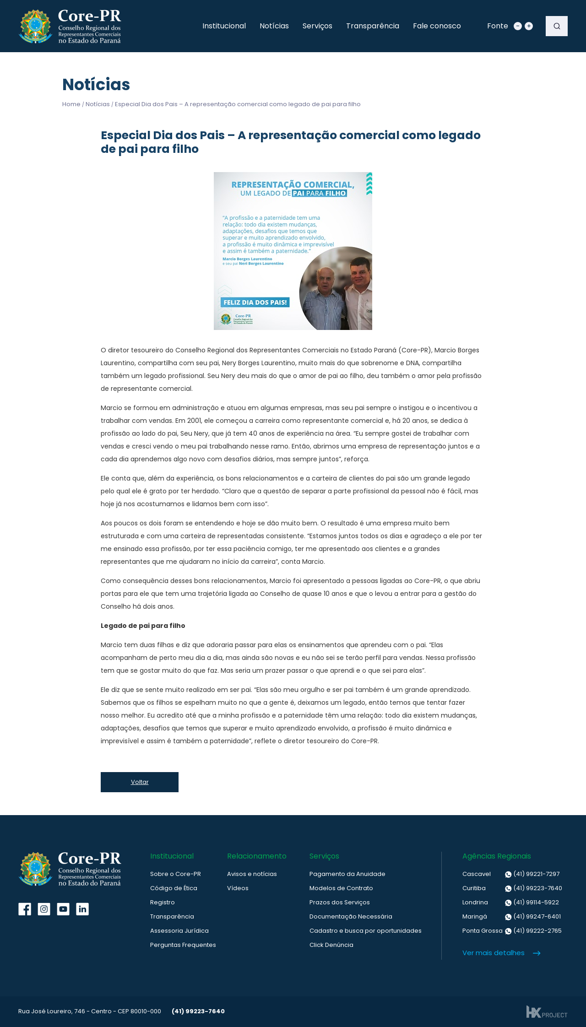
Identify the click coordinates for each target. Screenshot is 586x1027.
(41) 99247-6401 (511, 917)
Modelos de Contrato (341, 888)
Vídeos (238, 888)
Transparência (372, 26)
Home (71, 104)
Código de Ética (173, 888)
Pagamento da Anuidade (347, 874)
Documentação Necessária (350, 916)
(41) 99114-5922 (510, 902)
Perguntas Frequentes (183, 945)
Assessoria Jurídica (179, 930)
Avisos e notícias (252, 874)
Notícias (274, 26)
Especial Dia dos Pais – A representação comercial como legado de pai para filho (238, 104)
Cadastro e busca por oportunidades (365, 930)
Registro (162, 902)
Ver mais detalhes (493, 952)
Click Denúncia (331, 945)
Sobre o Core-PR (175, 874)
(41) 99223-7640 (512, 888)
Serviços (317, 26)
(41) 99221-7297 (510, 874)
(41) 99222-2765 (512, 931)
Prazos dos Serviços (339, 902)
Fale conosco (437, 26)
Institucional (224, 26)
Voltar (140, 782)
